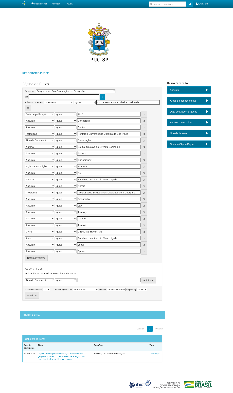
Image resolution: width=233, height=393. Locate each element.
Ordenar (102, 290)
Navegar (57, 3)
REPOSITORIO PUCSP (35, 73)
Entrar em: (203, 3)
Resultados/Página (33, 290)
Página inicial (39, 3)
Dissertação (154, 353)
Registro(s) (131, 290)
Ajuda (69, 3)
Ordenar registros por (63, 290)
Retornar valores (36, 257)
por (26, 97)
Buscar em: (30, 91)
